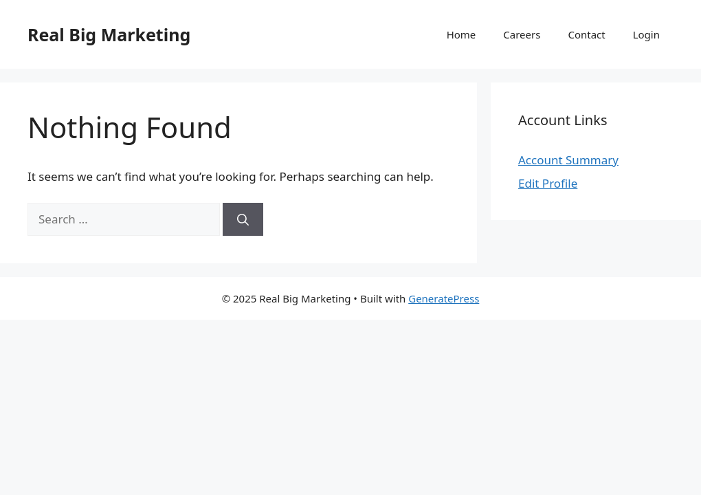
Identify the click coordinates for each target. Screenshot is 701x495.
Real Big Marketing (108, 34)
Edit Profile (547, 183)
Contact (586, 34)
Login (646, 34)
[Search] (243, 219)
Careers (521, 34)
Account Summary (568, 160)
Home (461, 34)
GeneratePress (443, 298)
